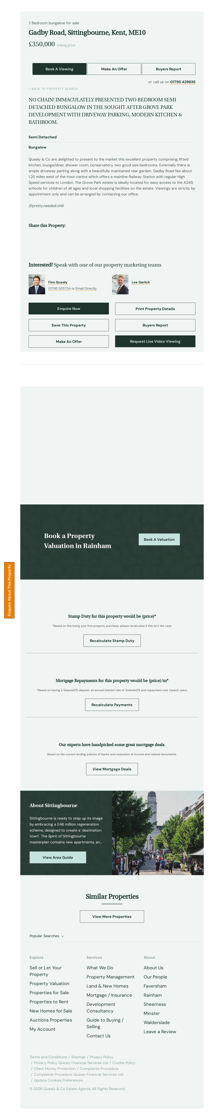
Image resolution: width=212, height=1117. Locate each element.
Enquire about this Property (9, 590)
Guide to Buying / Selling (105, 1023)
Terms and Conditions (48, 1057)
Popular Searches (44, 935)
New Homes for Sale (51, 1011)
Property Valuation (49, 984)
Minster (152, 1013)
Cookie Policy (123, 1062)
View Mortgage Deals (112, 769)
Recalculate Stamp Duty (112, 640)
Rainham (153, 995)
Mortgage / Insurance (109, 995)
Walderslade (157, 1023)
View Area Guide (58, 857)
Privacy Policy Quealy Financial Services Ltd (71, 1062)
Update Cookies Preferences (58, 1080)
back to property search (53, 89)
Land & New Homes (107, 986)
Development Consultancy (101, 1007)
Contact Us (99, 1036)
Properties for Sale (49, 993)
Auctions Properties (51, 1020)
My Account (42, 1029)
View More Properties (112, 916)
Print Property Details (155, 308)
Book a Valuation (159, 539)
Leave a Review (160, 1032)
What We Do (100, 968)
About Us (153, 968)
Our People (155, 977)
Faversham (155, 986)
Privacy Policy (101, 1057)
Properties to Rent (49, 1002)
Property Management (111, 977)
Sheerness (155, 1004)
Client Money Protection (55, 1068)
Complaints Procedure (99, 1068)
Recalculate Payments (112, 704)
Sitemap (78, 1057)
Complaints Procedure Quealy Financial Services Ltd (78, 1074)
